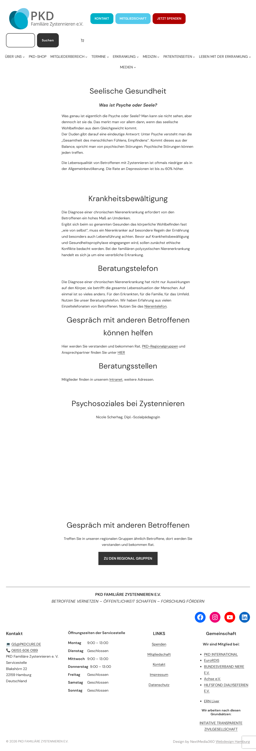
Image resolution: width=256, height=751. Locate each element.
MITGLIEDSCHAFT (133, 18)
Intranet (116, 379)
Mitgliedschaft (159, 654)
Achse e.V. (212, 678)
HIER (121, 352)
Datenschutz (159, 684)
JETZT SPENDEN (169, 18)
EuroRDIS (211, 660)
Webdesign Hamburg (233, 741)
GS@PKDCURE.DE (26, 644)
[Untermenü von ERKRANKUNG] (126, 56)
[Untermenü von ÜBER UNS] (15, 56)
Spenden (159, 644)
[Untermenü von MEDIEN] (128, 67)
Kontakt (159, 664)
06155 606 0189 (24, 650)
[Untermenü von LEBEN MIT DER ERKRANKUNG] (225, 56)
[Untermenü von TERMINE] (100, 56)
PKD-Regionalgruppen (160, 346)
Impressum (159, 674)
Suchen (48, 40)
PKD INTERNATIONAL (221, 654)
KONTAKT (102, 18)
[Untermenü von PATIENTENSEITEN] (179, 56)
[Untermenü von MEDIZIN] (151, 56)
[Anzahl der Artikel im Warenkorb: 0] (82, 40)
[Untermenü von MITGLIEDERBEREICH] (68, 56)
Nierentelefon (155, 306)
